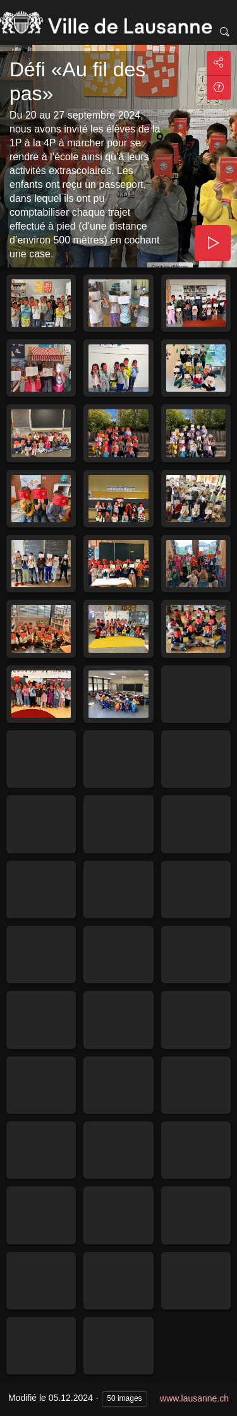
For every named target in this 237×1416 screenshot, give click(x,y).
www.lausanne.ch (194, 1398)
